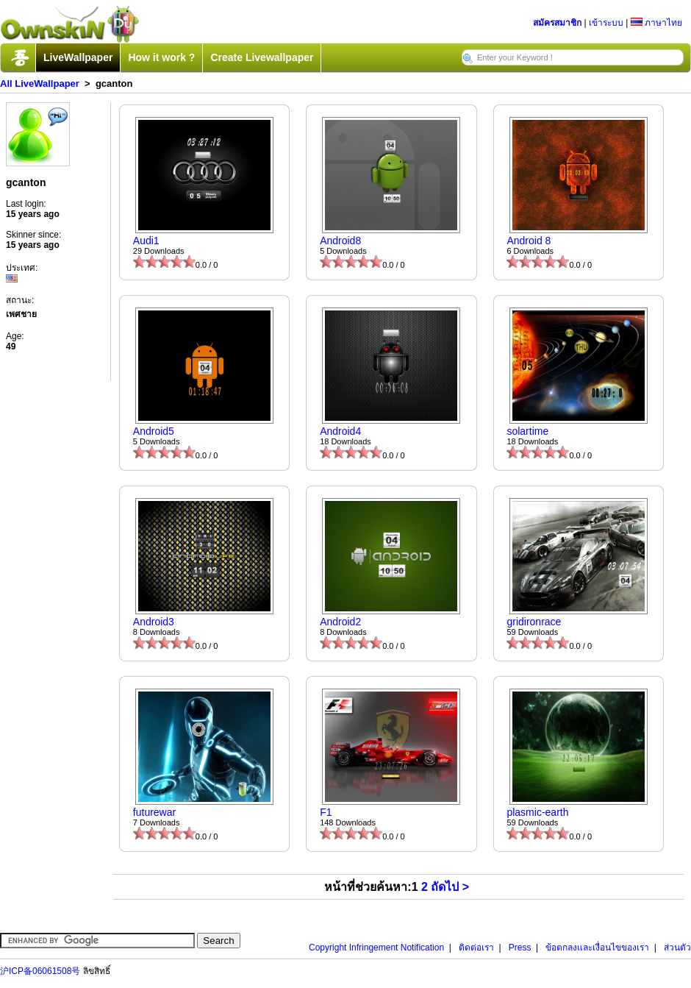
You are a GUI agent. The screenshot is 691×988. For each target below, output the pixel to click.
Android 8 (528, 240)
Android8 (340, 240)
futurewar (154, 812)
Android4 (340, 431)
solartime (527, 431)
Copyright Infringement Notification (376, 947)
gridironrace (533, 622)
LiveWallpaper (77, 57)
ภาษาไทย (656, 23)
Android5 (153, 431)
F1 (326, 812)
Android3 (153, 622)
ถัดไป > (450, 887)
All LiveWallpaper (39, 83)
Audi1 (146, 240)
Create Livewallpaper (261, 57)
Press (520, 947)
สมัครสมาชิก (557, 23)
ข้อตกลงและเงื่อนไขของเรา (597, 947)
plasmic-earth (537, 812)
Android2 (340, 622)
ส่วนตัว (677, 947)
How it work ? (161, 57)
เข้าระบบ (606, 23)
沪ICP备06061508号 (40, 971)
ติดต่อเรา (476, 947)
